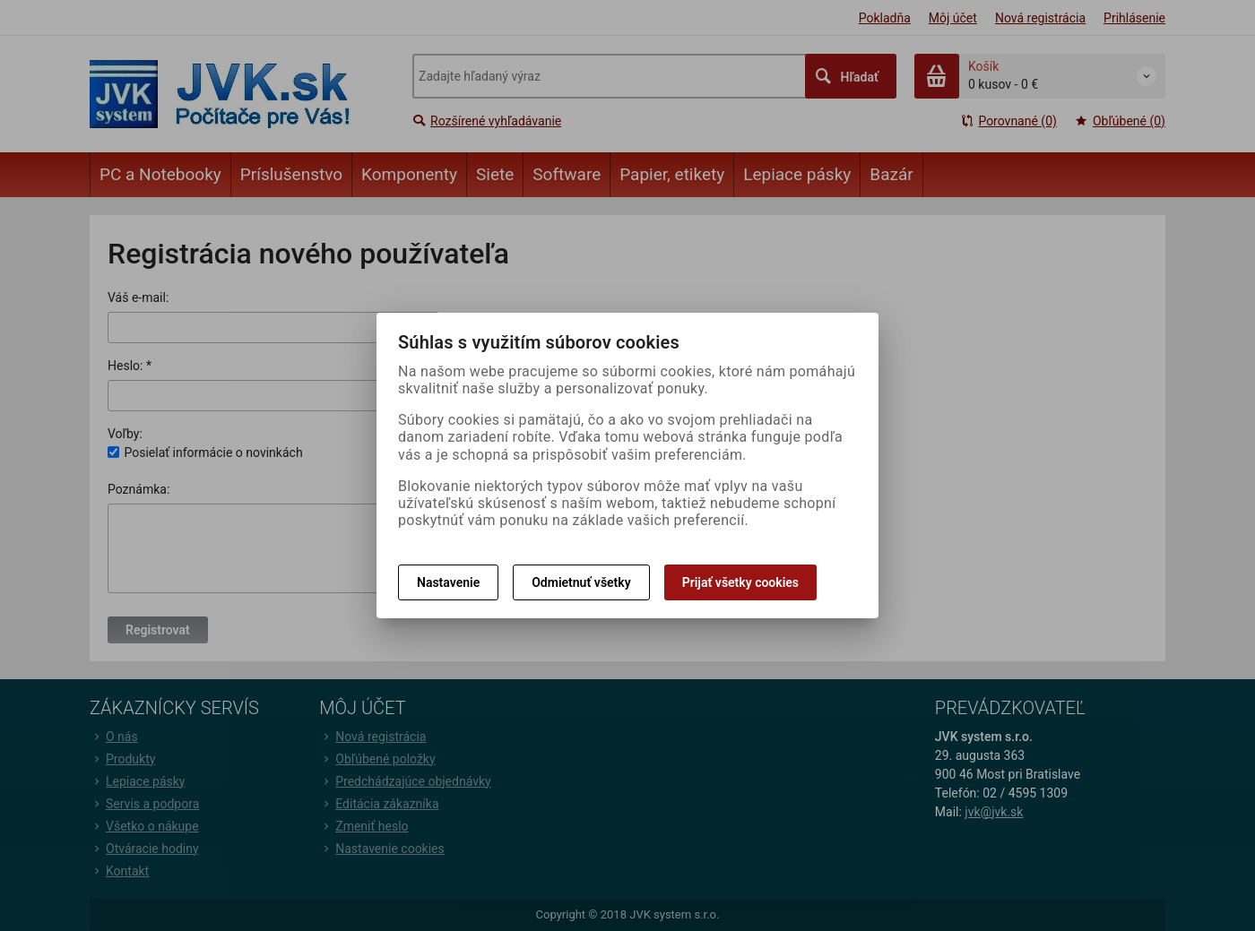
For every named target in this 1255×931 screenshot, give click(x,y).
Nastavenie (448, 582)
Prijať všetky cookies (740, 582)
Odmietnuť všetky (581, 582)
